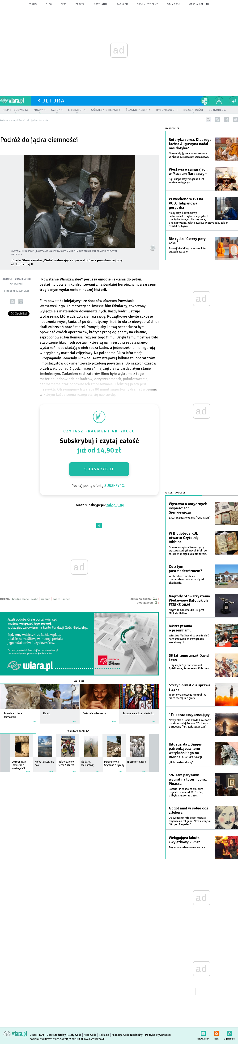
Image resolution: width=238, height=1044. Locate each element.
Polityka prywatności (158, 1035)
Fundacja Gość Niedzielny (127, 1035)
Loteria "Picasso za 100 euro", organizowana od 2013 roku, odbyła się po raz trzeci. (187, 792)
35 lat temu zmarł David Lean (189, 657)
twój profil (219, 100)
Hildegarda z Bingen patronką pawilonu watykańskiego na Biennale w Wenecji (185, 750)
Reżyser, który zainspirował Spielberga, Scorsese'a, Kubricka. (189, 666)
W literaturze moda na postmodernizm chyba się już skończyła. (186, 579)
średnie (45, 599)
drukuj (20, 301)
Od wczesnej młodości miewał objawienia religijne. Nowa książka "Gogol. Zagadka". (190, 821)
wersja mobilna (199, 4)
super (66, 599)
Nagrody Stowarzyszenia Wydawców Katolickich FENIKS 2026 (189, 600)
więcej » (35, 719)
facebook (226, 119)
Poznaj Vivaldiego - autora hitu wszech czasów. (187, 250)
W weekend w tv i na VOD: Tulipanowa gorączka (186, 203)
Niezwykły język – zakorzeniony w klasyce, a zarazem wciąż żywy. (189, 155)
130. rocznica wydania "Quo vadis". (190, 518)
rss (217, 119)
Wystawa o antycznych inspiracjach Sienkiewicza (188, 508)
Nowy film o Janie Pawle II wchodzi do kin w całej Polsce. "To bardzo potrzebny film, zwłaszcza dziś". (190, 723)
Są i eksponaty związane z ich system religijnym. (186, 180)
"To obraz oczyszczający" (190, 715)
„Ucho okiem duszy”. (181, 762)
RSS (216, 1032)
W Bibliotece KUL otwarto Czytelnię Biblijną (184, 537)
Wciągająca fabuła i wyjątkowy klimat (184, 840)
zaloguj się (115, 505)
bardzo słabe (20, 599)
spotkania (101, 4)
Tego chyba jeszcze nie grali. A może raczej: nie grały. (187, 696)
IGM (41, 1035)
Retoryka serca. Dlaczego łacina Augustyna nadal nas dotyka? (190, 144)
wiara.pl (15, 101)
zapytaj (80, 4)
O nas (33, 1035)
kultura (51, 100)
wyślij (12, 301)
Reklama (104, 1035)
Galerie (79, 681)
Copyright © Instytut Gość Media (49, 1039)
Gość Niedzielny (147, 4)
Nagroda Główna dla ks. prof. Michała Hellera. (187, 611)
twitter (235, 119)
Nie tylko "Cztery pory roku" (187, 241)
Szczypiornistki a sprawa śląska (189, 687)
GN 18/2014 (16, 283)
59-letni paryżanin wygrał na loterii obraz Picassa (188, 779)
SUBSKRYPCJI (115, 485)
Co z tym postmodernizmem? (185, 568)
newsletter (203, 1032)
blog (49, 4)
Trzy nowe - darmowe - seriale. (187, 847)
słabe (34, 599)
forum (33, 4)
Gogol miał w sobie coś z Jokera (188, 810)
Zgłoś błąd (229, 1032)
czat (64, 4)
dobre (56, 599)
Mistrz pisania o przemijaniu (180, 628)
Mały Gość (173, 4)
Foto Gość (90, 1035)
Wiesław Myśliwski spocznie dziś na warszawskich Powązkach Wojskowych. (189, 639)
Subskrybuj (99, 469)
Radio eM (122, 4)
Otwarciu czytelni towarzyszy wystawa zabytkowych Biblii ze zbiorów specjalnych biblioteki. (188, 551)
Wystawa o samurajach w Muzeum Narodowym (188, 171)
